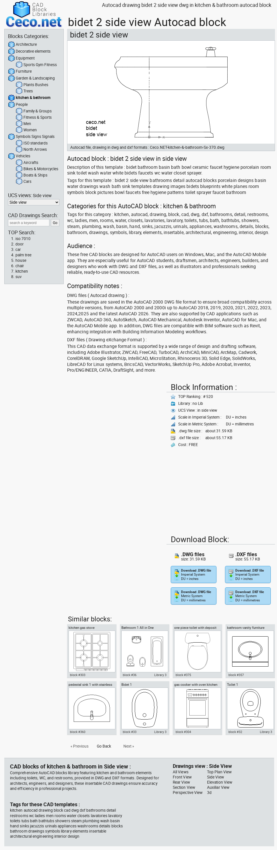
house (20, 260)
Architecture (22, 44)
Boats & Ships (31, 175)
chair (19, 265)
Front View (182, 777)
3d (209, 792)
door (19, 244)
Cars (23, 182)
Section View (184, 787)
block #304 (183, 732)
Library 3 (160, 675)
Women (26, 130)
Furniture (20, 71)
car (18, 249)
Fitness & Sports (34, 117)
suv (18, 276)
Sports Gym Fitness (36, 65)
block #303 (77, 675)
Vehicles (19, 156)
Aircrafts (27, 163)
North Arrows (31, 149)
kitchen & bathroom (29, 97)
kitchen (21, 271)
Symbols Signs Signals (31, 136)
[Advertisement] (87, 399)
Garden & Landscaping (31, 78)
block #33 (130, 732)
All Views (180, 771)
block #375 (183, 675)
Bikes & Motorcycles (37, 169)
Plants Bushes (32, 85)
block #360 (77, 732)
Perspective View (187, 792)
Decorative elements (29, 51)
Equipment (21, 58)
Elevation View (219, 782)
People (18, 104)
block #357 (236, 675)
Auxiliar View (218, 787)
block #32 (235, 732)
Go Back (104, 746)
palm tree (23, 254)
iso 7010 (23, 238)
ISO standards (32, 143)
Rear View (181, 782)
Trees (24, 91)
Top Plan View (219, 771)
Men (23, 124)
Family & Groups (34, 111)
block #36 (130, 675)
